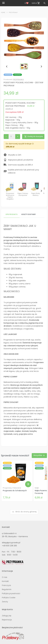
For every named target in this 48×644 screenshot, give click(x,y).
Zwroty (5, 601)
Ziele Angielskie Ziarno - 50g (17, 128)
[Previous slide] (7, 66)
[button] (24, 66)
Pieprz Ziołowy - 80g (14, 125)
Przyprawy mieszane (12, 488)
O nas (4, 577)
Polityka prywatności (11, 593)
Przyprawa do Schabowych (15, 490)
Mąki (37, 488)
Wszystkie (39, 455)
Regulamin (6, 589)
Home (3, 12)
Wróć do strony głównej (24, 511)
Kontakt (5, 581)
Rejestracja (7, 619)
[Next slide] (41, 66)
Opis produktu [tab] (12, 214)
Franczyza (6, 585)
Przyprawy (13, 12)
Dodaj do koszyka (33, 136)
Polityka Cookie (8, 597)
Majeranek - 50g (12, 120)
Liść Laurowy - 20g (13, 117)
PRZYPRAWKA (18, 79)
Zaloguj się (6, 615)
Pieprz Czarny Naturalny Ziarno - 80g (21, 122)
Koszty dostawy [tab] (29, 214)
